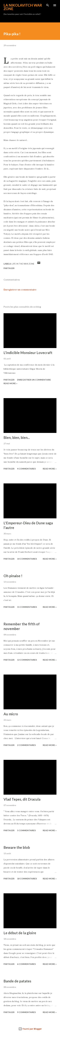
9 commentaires (26, 1012)
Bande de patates (17, 981)
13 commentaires (27, 660)
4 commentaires (26, 468)
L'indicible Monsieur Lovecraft (28, 353)
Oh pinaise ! (13, 576)
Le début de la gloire (20, 933)
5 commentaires (26, 830)
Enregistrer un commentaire (20, 289)
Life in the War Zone (23, 263)
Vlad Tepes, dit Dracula (22, 799)
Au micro (11, 714)
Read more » (10, 383)
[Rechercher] (47, 5)
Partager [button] (9, 268)
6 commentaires (26, 964)
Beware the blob (17, 847)
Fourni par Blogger (30, 1028)
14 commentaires (27, 559)
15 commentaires (27, 607)
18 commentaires (27, 878)
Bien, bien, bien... (17, 437)
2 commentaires (26, 745)
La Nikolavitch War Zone (23, 7)
